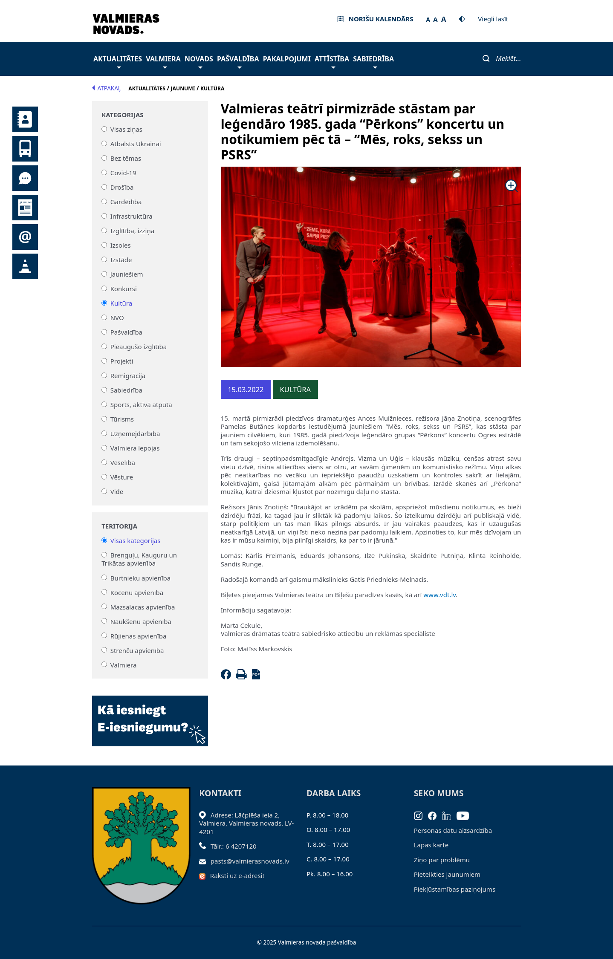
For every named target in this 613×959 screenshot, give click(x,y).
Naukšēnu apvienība (140, 621)
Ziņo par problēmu (442, 859)
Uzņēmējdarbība (135, 433)
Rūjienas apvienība (138, 635)
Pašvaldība (238, 61)
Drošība (122, 187)
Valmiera (163, 61)
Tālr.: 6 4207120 (234, 846)
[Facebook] (227, 677)
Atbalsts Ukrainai (135, 143)
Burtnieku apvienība (140, 577)
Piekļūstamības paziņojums (454, 889)
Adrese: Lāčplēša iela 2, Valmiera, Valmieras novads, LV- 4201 (246, 823)
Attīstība (332, 61)
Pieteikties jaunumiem (25, 237)
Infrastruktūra (131, 216)
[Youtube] (466, 815)
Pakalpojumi (287, 59)
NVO (117, 317)
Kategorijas (122, 115)
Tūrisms (122, 419)
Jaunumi (25, 207)
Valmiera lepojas (135, 448)
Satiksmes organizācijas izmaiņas (25, 266)
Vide (117, 491)
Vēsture (121, 477)
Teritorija (119, 526)
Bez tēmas (126, 158)
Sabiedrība (373, 61)
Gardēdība (126, 201)
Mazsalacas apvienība (142, 606)
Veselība (122, 462)
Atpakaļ (106, 88)
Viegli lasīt (493, 18)
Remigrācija (128, 375)
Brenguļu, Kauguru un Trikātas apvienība (139, 559)
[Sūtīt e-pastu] (205, 861)
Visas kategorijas (135, 540)
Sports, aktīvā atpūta (141, 404)
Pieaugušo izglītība (138, 346)
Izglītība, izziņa (132, 230)
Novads (199, 61)
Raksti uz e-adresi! (237, 875)
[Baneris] (150, 716)
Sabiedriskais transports (25, 149)
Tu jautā (25, 178)
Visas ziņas (126, 129)
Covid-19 (123, 172)
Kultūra (121, 303)
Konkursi (123, 288)
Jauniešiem (126, 274)
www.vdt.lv (439, 594)
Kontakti (25, 119)
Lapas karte (431, 845)
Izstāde (121, 259)
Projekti (121, 361)
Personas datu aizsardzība (453, 830)
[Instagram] (421, 815)
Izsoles (120, 245)
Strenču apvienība (137, 650)
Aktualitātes (117, 61)
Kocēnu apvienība (137, 592)
